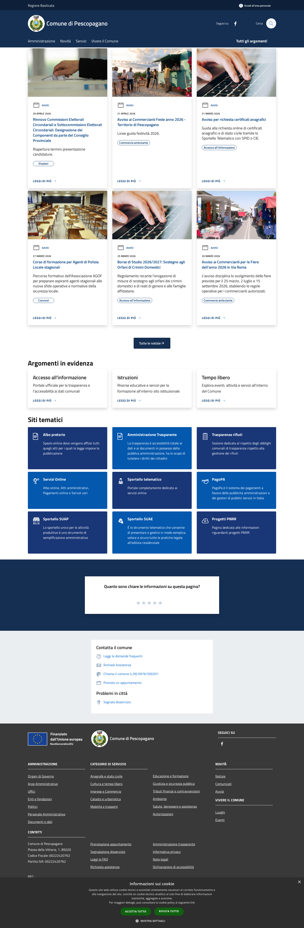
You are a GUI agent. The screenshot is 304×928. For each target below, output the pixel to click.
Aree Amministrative (43, 783)
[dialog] (152, 903)
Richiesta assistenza (104, 866)
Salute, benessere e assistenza (175, 806)
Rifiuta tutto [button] (169, 911)
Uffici (31, 791)
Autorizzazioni (163, 813)
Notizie (220, 776)
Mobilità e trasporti (104, 806)
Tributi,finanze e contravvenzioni (176, 791)
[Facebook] (233, 23)
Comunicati (223, 783)
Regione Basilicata (41, 5)
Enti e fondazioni (40, 799)
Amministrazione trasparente (174, 844)
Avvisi (41, 105)
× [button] (299, 882)
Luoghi (220, 812)
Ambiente (160, 798)
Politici (33, 806)
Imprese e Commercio (105, 791)
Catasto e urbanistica (105, 799)
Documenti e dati (40, 821)
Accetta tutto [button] (135, 911)
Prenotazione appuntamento (110, 844)
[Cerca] (271, 23)
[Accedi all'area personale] (254, 6)
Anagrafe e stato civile (106, 776)
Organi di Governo (41, 776)
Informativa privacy (167, 851)
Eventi (220, 819)
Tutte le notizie (152, 343)
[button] (152, 921)
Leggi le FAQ (99, 859)
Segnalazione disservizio (107, 851)
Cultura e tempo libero (106, 783)
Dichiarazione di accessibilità (173, 866)
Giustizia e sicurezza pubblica (174, 783)
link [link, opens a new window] (192, 902)
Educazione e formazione (171, 776)
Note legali (160, 859)
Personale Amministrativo (46, 814)
